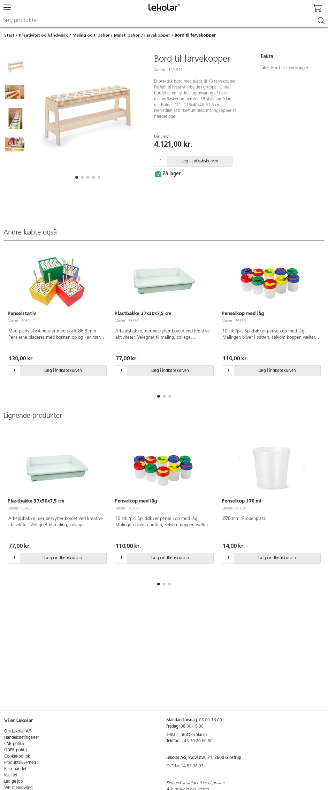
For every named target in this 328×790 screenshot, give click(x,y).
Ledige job (13, 782)
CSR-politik (14, 744)
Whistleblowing (18, 788)
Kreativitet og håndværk (43, 35)
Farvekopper (157, 35)
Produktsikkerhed (20, 763)
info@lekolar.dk (194, 735)
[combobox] (164, 21)
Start (9, 35)
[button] (76, 177)
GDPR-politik (16, 750)
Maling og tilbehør (91, 35)
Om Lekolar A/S (18, 731)
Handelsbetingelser (21, 738)
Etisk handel (15, 769)
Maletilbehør (127, 35)
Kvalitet (10, 775)
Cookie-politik (17, 756)
